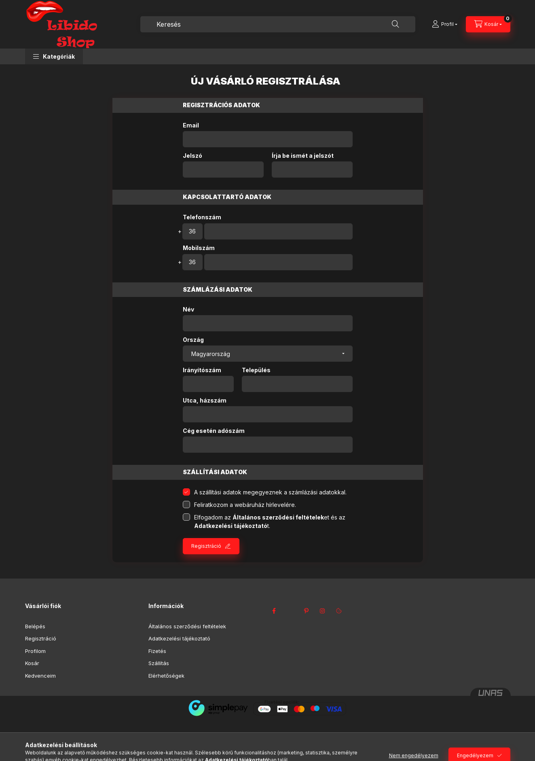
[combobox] (277, 24)
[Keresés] (395, 24)
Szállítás (158, 663)
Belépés (35, 626)
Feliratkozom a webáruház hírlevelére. (245, 504)
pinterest (306, 611)
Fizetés (157, 651)
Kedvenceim (40, 675)
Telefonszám (202, 217)
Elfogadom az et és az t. (269, 521)
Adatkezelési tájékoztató (179, 638)
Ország (193, 340)
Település (256, 370)
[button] (54, 56)
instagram (323, 611)
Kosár (32, 663)
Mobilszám (199, 247)
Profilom (35, 651)
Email (191, 125)
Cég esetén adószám (214, 431)
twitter (290, 611)
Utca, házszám (204, 400)
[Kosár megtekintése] (488, 24)
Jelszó (192, 156)
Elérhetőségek (166, 675)
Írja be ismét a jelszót (303, 156)
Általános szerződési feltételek (187, 626)
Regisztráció (206, 546)
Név (188, 309)
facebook (274, 611)
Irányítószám (202, 370)
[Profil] (444, 24)
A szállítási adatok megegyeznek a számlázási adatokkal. (270, 492)
